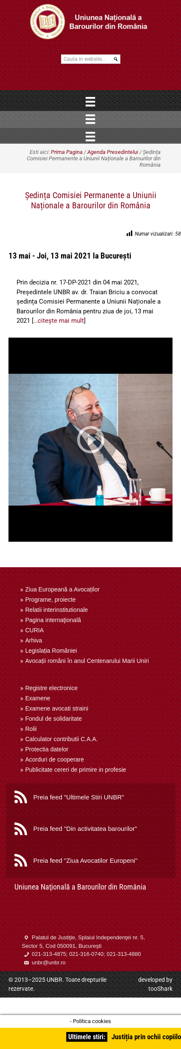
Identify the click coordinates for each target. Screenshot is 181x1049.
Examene (37, 698)
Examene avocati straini (57, 708)
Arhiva (33, 640)
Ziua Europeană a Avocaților (62, 589)
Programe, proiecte (50, 599)
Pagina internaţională (53, 620)
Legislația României (51, 650)
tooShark (160, 988)
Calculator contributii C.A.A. (61, 739)
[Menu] (90, 101)
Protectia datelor (47, 749)
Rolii (31, 728)
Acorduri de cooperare (54, 759)
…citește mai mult (58, 320)
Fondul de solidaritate (53, 718)
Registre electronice (51, 688)
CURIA (34, 630)
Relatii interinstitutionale (56, 609)
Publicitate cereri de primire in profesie (75, 769)
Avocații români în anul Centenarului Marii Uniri (87, 660)
